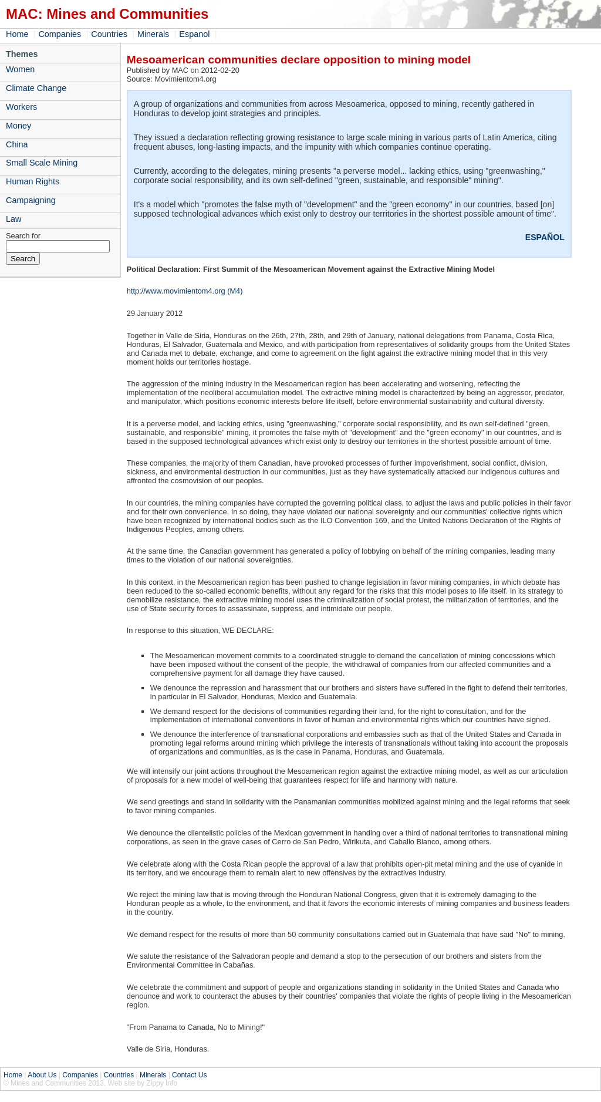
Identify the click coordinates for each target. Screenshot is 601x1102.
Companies (59, 34)
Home (17, 34)
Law (13, 219)
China (17, 144)
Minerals (153, 34)
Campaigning (31, 200)
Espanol (194, 34)
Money (18, 125)
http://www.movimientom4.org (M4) (185, 291)
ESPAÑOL (545, 237)
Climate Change (36, 88)
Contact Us (189, 1075)
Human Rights (32, 181)
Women (20, 69)
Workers (21, 107)
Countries (109, 34)
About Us (42, 1075)
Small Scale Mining (41, 162)
